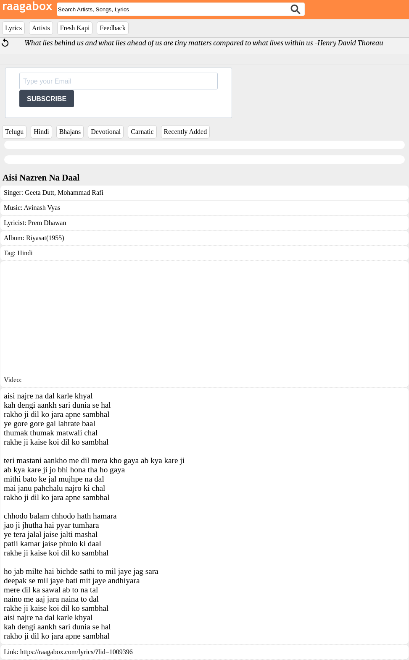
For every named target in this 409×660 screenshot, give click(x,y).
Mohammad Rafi (79, 192)
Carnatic (142, 131)
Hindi (41, 131)
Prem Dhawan (47, 222)
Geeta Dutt (39, 192)
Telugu (14, 131)
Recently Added (185, 131)
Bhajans (70, 131)
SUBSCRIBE (46, 98)
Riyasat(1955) (45, 237)
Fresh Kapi (75, 27)
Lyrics (13, 27)
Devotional (106, 131)
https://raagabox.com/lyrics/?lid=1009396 (76, 651)
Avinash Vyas (42, 207)
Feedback (112, 27)
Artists (41, 27)
